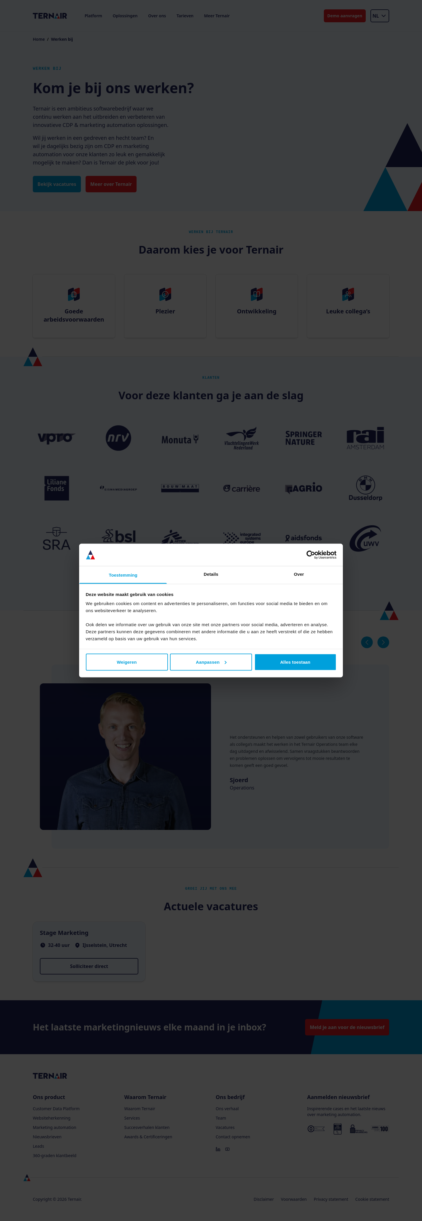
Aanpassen (211, 661)
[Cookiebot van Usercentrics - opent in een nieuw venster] (310, 555)
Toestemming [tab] (123, 575)
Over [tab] (299, 574)
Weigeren (127, 661)
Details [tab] (211, 574)
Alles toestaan (295, 661)
